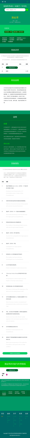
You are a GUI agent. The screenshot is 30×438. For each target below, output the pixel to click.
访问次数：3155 (8, 31)
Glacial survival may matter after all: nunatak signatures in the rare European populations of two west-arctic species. (17, 319)
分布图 (4, 41)
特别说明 (11, 38)
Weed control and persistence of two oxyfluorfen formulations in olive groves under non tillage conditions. (16, 344)
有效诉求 (4, 38)
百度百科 (6, 28)
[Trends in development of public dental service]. (16, 268)
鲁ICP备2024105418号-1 (15, 435)
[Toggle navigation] (27, 1)
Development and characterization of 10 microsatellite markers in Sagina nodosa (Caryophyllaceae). (14, 193)
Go (27, 9)
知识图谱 (11, 39)
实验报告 (21, 38)
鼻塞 (7, 71)
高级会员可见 (12, 67)
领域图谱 (4, 39)
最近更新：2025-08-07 (18, 31)
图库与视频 (20, 39)
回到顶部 (4, 391)
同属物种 (10, 41)
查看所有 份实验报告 (15, 353)
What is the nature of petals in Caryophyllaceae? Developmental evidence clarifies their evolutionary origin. (17, 304)
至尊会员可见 (17, 22)
